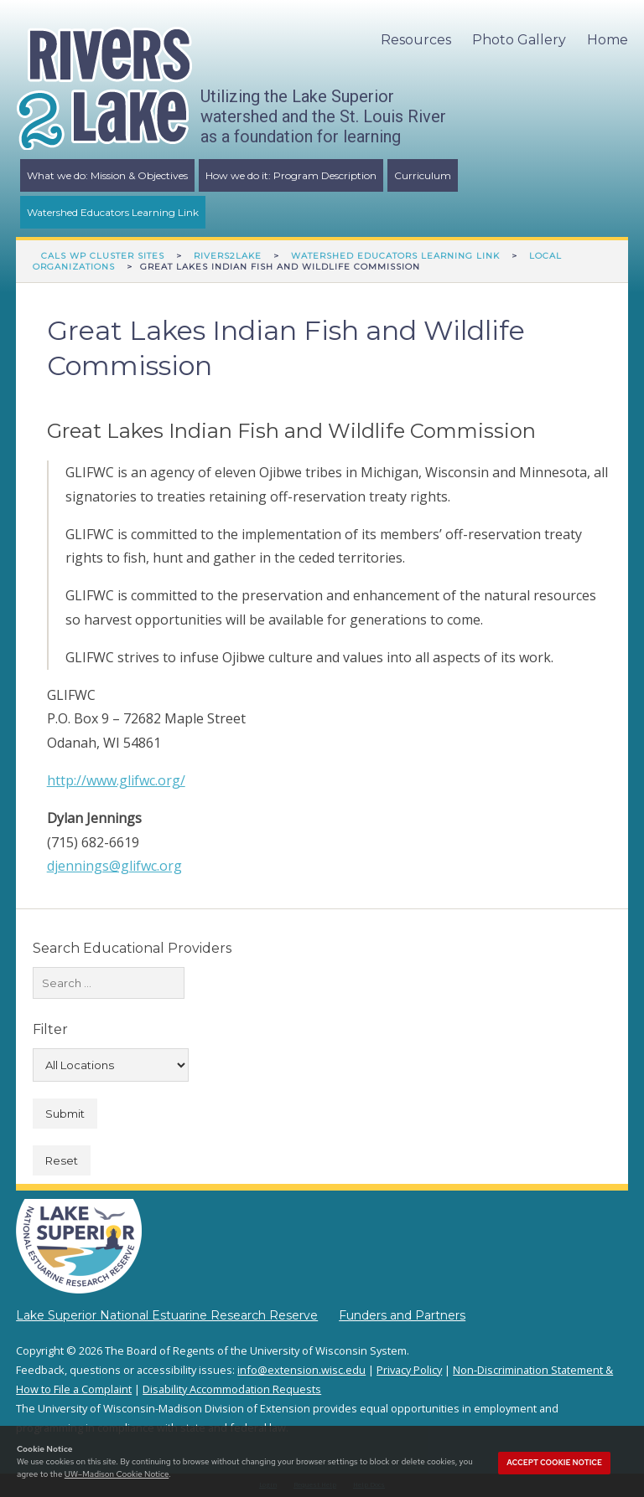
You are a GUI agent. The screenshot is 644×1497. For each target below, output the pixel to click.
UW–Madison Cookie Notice (117, 1474)
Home (607, 40)
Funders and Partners (402, 1315)
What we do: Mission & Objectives (107, 175)
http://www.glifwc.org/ (116, 780)
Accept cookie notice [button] (554, 1463)
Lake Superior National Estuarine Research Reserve (167, 1315)
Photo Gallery (519, 40)
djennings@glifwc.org (114, 866)
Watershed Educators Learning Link (113, 212)
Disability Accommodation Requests (232, 1389)
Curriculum (422, 175)
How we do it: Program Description (291, 175)
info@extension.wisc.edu (301, 1369)
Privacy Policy (409, 1369)
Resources (416, 40)
